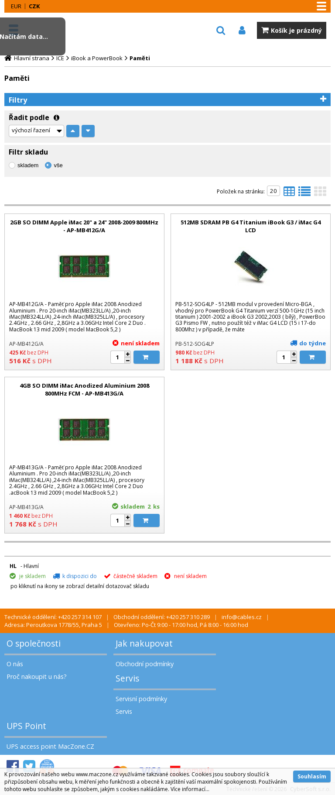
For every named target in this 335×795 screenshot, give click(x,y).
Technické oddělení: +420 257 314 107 (53, 617)
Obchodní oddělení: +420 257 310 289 (161, 617)
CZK (34, 6)
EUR (16, 6)
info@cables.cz (242, 617)
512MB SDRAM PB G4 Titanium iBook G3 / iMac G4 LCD (251, 226)
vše (58, 165)
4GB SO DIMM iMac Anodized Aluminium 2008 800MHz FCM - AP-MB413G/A (84, 389)
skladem (27, 165)
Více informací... (190, 789)
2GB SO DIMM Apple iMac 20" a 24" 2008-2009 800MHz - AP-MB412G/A (84, 226)
